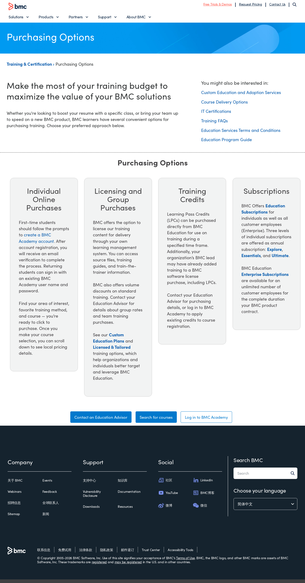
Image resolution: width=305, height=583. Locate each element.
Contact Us (277, 5)
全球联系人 (50, 506)
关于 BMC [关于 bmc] (15, 484)
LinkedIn (203, 484)
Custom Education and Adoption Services (241, 95)
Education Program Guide (226, 142)
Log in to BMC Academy (211, 420)
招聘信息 (14, 506)
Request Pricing (250, 5)
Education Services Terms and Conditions (240, 132)
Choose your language (260, 494)
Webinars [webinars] (14, 495)
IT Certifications (216, 113)
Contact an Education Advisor (96, 420)
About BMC (136, 17)
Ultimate (280, 257)
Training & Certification (30, 66)
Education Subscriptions (263, 211)
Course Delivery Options (224, 104)
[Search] (294, 6)
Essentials (251, 257)
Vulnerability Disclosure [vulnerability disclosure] (92, 497)
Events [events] (47, 484)
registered (99, 565)
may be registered (128, 565)
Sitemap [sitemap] (14, 518)
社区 (165, 484)
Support (104, 17)
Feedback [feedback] (49, 495)
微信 (200, 509)
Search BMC (248, 463)
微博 (165, 509)
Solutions (16, 17)
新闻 (45, 518)
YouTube (168, 496)
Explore (274, 251)
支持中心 (89, 484)
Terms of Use (185, 561)
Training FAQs (214, 123)
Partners (76, 17)
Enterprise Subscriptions (265, 276)
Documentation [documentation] (129, 495)
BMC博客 (203, 496)
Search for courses (156, 420)
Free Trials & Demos (217, 5)
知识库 (122, 484)
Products (46, 17)
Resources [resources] (125, 510)
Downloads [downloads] (91, 510)
